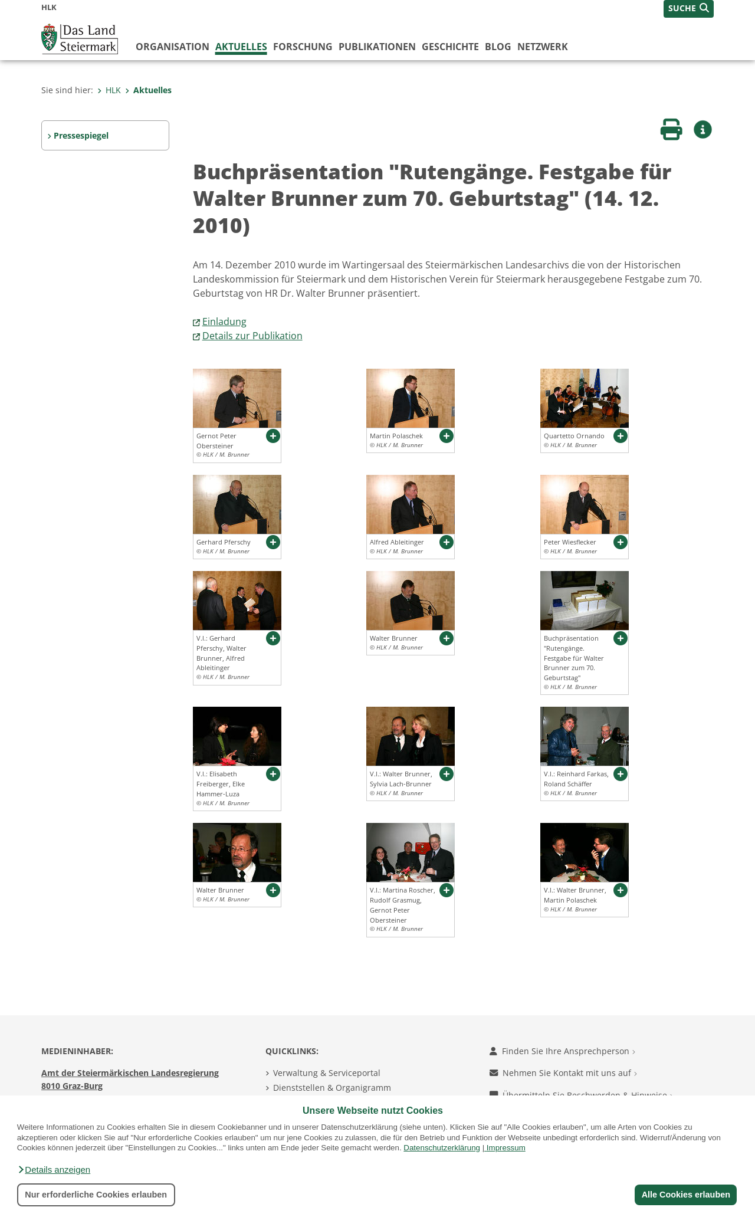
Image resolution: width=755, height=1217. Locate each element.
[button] (53, 1170)
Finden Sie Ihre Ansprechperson (562, 1051)
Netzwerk (542, 46)
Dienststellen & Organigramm (332, 1087)
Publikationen (377, 46)
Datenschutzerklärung (441, 1147)
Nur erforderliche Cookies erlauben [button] (96, 1194)
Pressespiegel (81, 135)
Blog (498, 46)
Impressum (506, 1147)
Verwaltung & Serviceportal (326, 1072)
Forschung (303, 46)
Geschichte (450, 46)
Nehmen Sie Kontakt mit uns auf (563, 1072)
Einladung (224, 321)
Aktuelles (241, 46)
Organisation (172, 46)
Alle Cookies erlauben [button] (685, 1194)
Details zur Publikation (252, 335)
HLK (109, 90)
